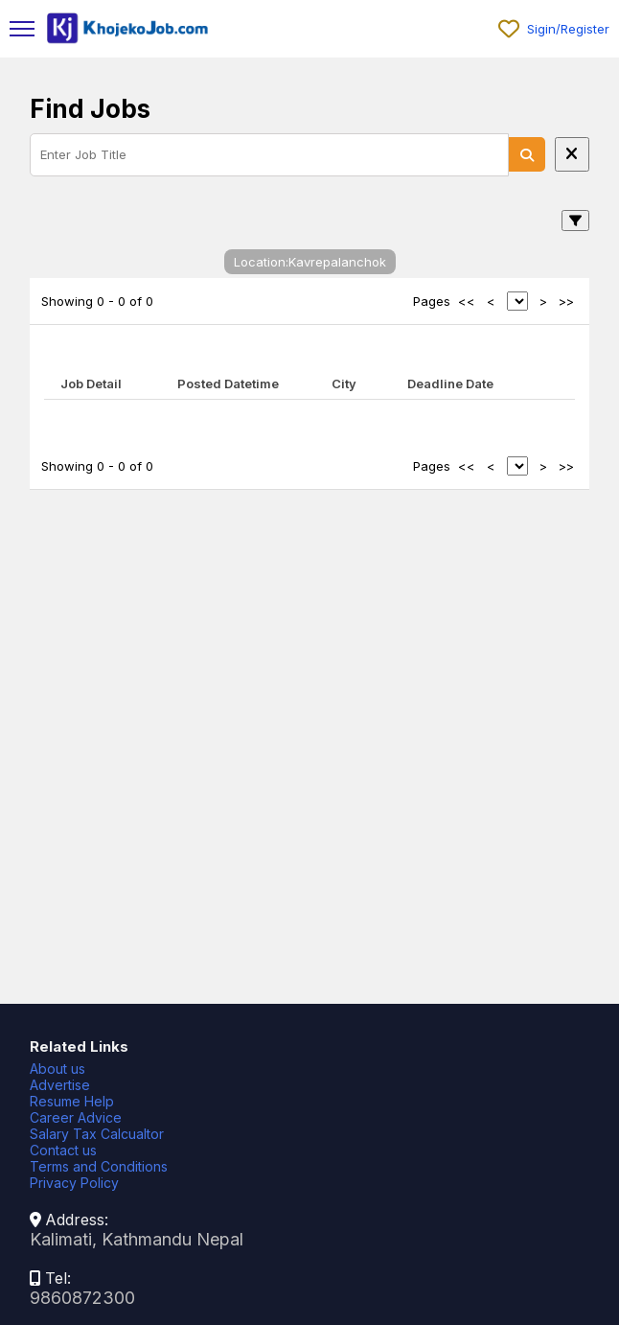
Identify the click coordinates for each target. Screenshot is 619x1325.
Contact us (63, 1150)
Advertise (60, 1085)
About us (57, 1068)
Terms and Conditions (99, 1166)
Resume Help (72, 1101)
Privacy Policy (74, 1182)
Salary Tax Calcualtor (97, 1134)
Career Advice (76, 1117)
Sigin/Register (568, 28)
